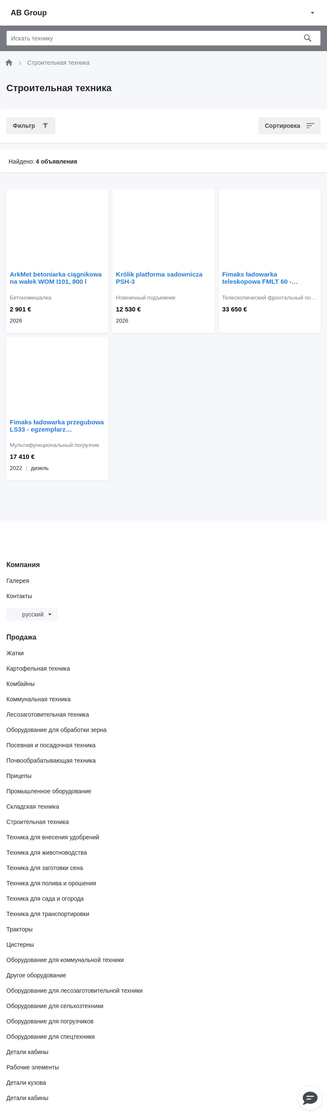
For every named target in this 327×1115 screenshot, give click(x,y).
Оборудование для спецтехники (50, 1036)
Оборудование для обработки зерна (56, 729)
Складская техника (32, 806)
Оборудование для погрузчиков (50, 1021)
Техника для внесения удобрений (52, 837)
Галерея (17, 580)
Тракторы (19, 929)
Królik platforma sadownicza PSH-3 (159, 278)
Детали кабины (27, 1052)
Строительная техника (37, 821)
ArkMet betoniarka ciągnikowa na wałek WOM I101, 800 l (56, 278)
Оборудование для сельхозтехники (54, 1006)
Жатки (15, 653)
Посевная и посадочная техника (50, 745)
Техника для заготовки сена (44, 867)
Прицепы (19, 775)
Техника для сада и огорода (45, 898)
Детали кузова (26, 1082)
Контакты (19, 596)
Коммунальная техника (38, 699)
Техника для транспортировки (47, 913)
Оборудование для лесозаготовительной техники (74, 990)
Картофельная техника (38, 668)
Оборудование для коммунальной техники (65, 960)
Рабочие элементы (32, 1067)
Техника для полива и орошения (51, 883)
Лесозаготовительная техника (47, 714)
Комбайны (20, 683)
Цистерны (20, 944)
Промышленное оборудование (49, 791)
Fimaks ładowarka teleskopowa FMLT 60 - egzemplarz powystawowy (262, 278)
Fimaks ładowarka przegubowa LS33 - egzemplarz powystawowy (57, 425)
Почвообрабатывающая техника (51, 760)
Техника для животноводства (46, 852)
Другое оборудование (36, 975)
